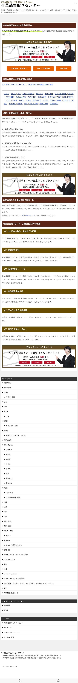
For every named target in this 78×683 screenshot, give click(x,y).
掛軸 (5, 407)
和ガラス (9, 483)
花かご (8, 535)
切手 (5, 516)
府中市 (21, 100)
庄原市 (28, 100)
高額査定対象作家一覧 (11, 593)
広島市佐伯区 (21, 97)
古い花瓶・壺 (8, 445)
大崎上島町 (43, 104)
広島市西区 (49, 94)
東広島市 (39, 94)
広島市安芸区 (68, 97)
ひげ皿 (8, 469)
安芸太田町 (54, 104)
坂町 (26, 104)
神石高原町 (33, 104)
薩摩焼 (8, 454)
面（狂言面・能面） (12, 426)
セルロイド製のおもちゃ (14, 545)
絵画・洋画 (7, 387)
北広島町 (12, 104)
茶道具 (6, 430)
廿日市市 (51, 97)
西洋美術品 (7, 440)
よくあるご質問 (9, 637)
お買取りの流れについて (12, 632)
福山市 (13, 94)
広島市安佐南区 (28, 94)
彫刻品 (6, 488)
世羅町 (19, 104)
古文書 (6, 411)
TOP (12, 653)
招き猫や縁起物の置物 (13, 497)
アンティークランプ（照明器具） (15, 578)
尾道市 (70, 94)
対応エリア (7, 628)
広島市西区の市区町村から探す (14, 84)
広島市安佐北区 (61, 94)
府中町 (14, 100)
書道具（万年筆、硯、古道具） (16, 435)
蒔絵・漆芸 (7, 521)
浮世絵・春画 (10, 397)
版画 (5, 402)
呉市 (19, 94)
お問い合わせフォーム (28, 215)
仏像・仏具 (9, 492)
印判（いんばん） (10, 559)
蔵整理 (6, 610)
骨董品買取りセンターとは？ (13, 623)
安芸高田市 (37, 100)
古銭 (5, 502)
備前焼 (8, 464)
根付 (5, 569)
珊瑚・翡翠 (7, 526)
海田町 (59, 100)
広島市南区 (9, 97)
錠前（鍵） (7, 550)
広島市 (6, 94)
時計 (5, 512)
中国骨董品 (7, 383)
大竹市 (45, 100)
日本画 (6, 392)
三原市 (59, 97)
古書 (7, 416)
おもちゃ (7, 540)
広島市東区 (42, 97)
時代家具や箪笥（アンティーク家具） (16, 554)
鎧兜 (5, 507)
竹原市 (52, 100)
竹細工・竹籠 (8, 531)
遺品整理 (7, 605)
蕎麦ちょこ (9, 478)
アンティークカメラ (10, 574)
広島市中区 (32, 97)
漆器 (7, 473)
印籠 (5, 564)
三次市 (8, 100)
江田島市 (66, 100)
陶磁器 (8, 459)
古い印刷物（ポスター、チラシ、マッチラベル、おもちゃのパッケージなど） (29, 583)
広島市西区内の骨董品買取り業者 (40, 84)
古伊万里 (9, 449)
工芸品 (6, 421)
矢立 (5, 588)
